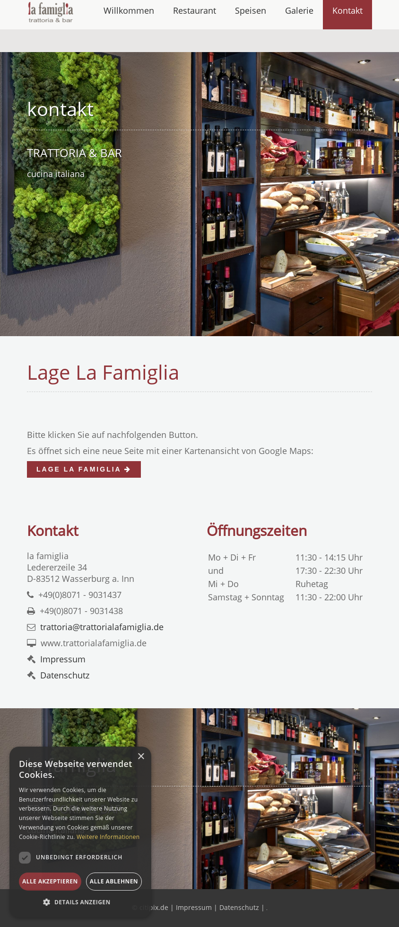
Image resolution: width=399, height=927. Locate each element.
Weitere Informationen (108, 837)
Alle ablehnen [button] (114, 881)
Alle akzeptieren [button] (50, 881)
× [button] (140, 756)
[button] (80, 902)
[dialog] (80, 832)
